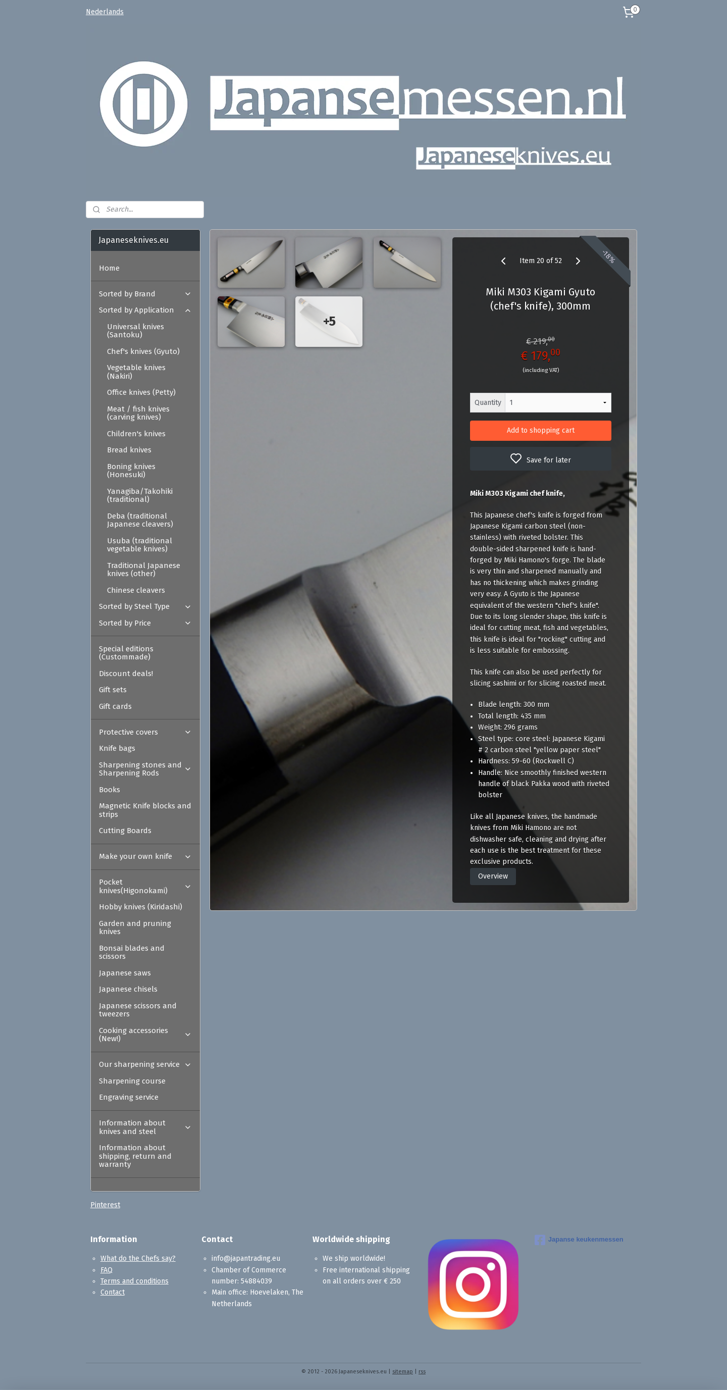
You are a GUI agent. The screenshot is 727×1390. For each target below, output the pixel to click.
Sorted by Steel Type (145, 606)
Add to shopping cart (541, 430)
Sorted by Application (145, 310)
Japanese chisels (128, 989)
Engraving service (129, 1097)
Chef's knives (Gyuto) (143, 351)
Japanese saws (125, 972)
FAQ (106, 1270)
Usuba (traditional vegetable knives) (139, 545)
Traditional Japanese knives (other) (143, 570)
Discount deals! (126, 673)
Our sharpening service (145, 1064)
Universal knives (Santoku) (135, 331)
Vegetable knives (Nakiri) (136, 372)
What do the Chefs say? (138, 1258)
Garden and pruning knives (135, 928)
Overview (493, 876)
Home (109, 268)
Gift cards (115, 706)
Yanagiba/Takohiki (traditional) (140, 495)
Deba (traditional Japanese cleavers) (140, 520)
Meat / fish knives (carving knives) (138, 413)
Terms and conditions (134, 1281)
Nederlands (105, 12)
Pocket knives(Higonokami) (145, 886)
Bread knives (129, 449)
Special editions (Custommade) (126, 653)
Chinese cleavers (136, 590)
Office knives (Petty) (141, 392)
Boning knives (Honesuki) (131, 471)
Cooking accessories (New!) (145, 1035)
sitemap (402, 1371)
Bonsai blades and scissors (132, 952)
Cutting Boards (125, 830)
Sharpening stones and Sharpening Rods (145, 769)
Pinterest (105, 1205)
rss (422, 1371)
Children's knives (136, 433)
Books (109, 789)
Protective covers (145, 732)
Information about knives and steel (145, 1127)
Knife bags (117, 748)
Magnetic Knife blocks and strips (145, 810)
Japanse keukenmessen (579, 1240)
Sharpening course (132, 1081)
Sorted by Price (145, 623)
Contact (112, 1292)
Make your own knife (145, 856)
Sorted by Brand (145, 293)
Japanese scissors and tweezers (138, 1010)
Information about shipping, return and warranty (135, 1156)
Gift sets (113, 689)
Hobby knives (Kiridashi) (140, 906)
